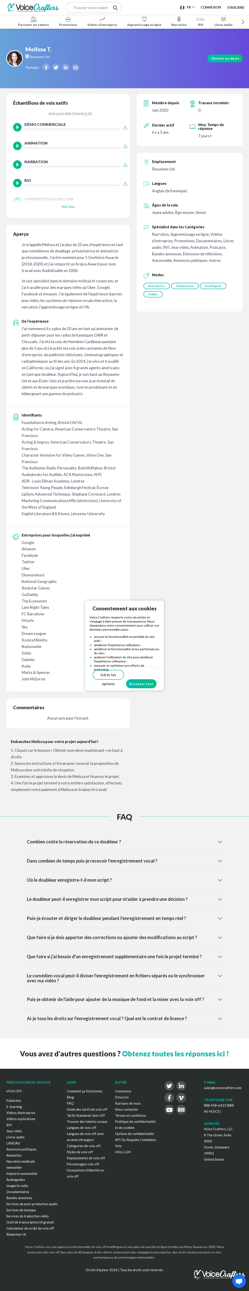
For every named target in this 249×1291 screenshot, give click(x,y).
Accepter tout (141, 684)
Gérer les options (108, 676)
